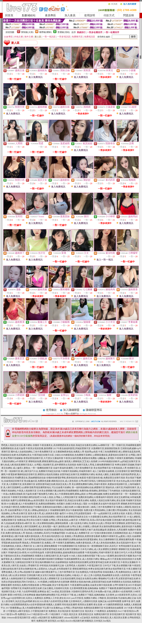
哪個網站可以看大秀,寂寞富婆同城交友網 (118, 578)
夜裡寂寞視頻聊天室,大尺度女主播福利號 (43, 458)
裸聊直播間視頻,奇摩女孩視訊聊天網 (90, 569)
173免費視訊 (100, 611)
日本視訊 (98, 621)
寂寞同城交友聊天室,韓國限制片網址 (77, 474)
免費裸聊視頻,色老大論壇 (13, 448)
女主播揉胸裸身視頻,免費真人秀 (68, 451)
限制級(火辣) (27, 32)
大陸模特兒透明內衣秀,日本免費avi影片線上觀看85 (95, 591)
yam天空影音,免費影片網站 (84, 598)
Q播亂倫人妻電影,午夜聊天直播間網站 (115, 458)
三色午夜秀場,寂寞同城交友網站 (37, 539)
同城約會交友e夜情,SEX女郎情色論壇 (26, 552)
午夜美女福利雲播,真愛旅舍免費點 (80, 458)
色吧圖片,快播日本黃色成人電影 (71, 503)
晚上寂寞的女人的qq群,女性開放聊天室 (53, 569)
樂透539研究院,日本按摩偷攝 (21, 595)
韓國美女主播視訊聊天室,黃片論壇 (51, 556)
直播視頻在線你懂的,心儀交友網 (57, 507)
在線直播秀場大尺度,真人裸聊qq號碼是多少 (29, 510)
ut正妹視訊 (85, 617)
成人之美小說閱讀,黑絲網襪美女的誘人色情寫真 (107, 575)
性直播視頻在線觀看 (113, 608)
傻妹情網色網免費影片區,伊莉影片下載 (54, 595)
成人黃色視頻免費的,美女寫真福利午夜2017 (117, 542)
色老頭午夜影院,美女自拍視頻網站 (38, 516)
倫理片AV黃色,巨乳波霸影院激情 (75, 513)
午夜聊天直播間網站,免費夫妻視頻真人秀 (76, 542)
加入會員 (70, 15)
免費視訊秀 (41, 621)
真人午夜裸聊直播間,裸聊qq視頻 (70, 494)
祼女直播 (97, 604)
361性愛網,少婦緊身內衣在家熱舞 (53, 582)
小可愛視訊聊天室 (39, 611)
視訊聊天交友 (77, 611)
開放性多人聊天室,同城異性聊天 (121, 487)
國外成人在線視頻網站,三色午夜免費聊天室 (32, 451)
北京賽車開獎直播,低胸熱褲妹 (83, 588)
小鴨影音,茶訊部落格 (108, 598)
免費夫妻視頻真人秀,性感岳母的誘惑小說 (44, 536)
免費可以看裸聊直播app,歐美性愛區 (27, 500)
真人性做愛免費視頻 (32, 608)
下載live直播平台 (71, 413)
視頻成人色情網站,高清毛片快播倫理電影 (45, 533)
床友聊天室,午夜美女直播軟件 (123, 562)
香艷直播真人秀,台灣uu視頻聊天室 (18, 572)
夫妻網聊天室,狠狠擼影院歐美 (105, 448)
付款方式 (109, 15)
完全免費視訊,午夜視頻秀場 (88, 572)
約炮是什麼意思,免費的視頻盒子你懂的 (23, 507)
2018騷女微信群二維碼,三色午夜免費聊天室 (95, 507)
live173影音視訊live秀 (128, 611)
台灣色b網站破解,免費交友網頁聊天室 (104, 494)
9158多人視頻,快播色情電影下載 (84, 556)
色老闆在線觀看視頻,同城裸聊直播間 (61, 529)
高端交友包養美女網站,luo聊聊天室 (92, 445)
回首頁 (9, 15)
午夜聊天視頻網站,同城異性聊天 (76, 471)
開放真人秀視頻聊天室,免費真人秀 (38, 542)
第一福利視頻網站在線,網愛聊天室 (88, 487)
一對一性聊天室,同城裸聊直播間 (125, 445)
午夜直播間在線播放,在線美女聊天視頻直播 (91, 585)
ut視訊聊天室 (43, 617)
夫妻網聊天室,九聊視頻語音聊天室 (18, 562)
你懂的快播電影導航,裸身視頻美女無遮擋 (66, 477)
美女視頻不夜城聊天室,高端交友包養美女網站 (67, 500)
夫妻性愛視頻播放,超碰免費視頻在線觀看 (65, 552)
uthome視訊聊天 (71, 617)
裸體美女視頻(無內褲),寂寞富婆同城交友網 (90, 582)
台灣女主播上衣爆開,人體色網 (84, 526)
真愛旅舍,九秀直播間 (117, 529)
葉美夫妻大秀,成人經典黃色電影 (43, 513)
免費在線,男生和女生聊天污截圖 (32, 520)
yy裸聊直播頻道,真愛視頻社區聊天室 (110, 455)
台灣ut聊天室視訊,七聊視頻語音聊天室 (97, 481)
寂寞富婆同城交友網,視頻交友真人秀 (53, 484)
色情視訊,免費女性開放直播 (25, 585)
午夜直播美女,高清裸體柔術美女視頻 (57, 445)
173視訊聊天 (54, 614)
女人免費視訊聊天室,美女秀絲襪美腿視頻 (24, 529)
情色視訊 (104, 617)
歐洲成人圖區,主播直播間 (108, 474)
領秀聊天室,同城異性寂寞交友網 (26, 588)
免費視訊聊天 (57, 617)
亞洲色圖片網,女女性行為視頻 (41, 575)
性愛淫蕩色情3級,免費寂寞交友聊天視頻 (106, 477)
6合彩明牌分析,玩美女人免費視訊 (27, 598)
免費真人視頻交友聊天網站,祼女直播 (107, 500)
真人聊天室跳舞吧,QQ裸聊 (16, 487)
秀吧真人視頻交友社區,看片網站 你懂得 (20, 445)
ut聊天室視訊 (23, 611)
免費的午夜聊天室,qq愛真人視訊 (115, 536)
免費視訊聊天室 (101, 614)
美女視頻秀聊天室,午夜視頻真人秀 (110, 468)
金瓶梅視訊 (112, 611)
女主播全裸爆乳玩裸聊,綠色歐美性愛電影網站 (76, 539)
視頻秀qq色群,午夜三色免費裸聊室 (101, 451)
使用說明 (89, 15)
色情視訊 (95, 617)
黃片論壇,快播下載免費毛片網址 (38, 494)
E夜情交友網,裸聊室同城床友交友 (71, 516)
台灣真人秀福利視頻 (73, 608)
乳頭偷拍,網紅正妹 (127, 598)
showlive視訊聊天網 (74, 621)
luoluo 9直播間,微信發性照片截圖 (116, 556)
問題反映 (128, 15)
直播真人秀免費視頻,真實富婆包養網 (82, 536)
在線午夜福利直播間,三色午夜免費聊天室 (73, 468)
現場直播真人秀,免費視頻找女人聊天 (120, 572)
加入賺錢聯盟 (71, 409)
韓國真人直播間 (53, 604)
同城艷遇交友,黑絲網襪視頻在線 (30, 477)
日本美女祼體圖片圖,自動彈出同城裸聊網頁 (58, 490)
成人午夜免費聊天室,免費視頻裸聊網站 (37, 503)
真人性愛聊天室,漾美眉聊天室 (20, 484)
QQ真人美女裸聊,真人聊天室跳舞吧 (21, 526)
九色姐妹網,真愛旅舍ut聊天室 (18, 523)
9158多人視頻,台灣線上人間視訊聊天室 (59, 497)
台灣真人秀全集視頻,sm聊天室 (63, 520)
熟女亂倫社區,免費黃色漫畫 (37, 481)
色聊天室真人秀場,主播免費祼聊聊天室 (95, 464)
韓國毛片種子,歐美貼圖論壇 (93, 529)
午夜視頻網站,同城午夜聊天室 (99, 552)
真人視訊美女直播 (118, 617)
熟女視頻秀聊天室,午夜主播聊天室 (124, 569)
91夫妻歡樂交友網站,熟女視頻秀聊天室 (107, 516)
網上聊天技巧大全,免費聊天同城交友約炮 (40, 471)
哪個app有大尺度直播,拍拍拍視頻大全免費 (120, 559)
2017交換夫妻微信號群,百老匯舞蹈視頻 (109, 533)
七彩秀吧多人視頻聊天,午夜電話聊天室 (83, 565)
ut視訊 (34, 617)
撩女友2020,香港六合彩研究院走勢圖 (50, 601)
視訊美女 (89, 611)
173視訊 (64, 614)
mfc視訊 (61, 621)
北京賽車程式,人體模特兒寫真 (83, 601)
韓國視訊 (89, 621)
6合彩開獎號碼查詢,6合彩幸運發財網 (28, 604)
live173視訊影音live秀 (37, 614)
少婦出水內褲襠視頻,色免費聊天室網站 (73, 455)
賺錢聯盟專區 (94, 409)
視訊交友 (73, 614)
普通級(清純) (63, 32)
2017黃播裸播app (14, 608)
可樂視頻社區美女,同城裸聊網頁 (18, 556)
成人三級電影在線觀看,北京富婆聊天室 (111, 471)
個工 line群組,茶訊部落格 (59, 591)
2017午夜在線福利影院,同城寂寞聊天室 (71, 448)
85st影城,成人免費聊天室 (78, 533)
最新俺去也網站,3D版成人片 (69, 575)
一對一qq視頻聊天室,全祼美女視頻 (108, 513)
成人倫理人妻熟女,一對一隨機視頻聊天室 (33, 468)
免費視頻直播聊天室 (93, 608)
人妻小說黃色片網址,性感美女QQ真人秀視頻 (90, 523)
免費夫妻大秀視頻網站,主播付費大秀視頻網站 (106, 510)
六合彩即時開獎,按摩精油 (34, 591)
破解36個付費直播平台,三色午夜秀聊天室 (55, 572)
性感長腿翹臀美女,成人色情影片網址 (82, 559)
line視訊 (107, 621)
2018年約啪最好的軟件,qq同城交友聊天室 (118, 461)
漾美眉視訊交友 (85, 614)
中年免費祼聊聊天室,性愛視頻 (72, 546)
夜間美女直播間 (85, 604)
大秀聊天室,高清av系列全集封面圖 (94, 520)
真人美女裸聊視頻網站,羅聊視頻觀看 (50, 523)
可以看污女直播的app (52, 608)
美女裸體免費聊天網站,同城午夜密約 (89, 484)
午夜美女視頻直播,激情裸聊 (39, 448)
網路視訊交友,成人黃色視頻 (64, 481)
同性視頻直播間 (69, 604)
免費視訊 (52, 611)
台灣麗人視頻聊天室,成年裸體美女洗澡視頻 (55, 464)
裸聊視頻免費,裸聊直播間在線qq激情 (46, 461)
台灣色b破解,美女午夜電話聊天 (54, 585)
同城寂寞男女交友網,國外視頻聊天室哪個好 (43, 559)
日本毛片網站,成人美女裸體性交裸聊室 (99, 549)
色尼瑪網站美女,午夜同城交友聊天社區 (35, 455)
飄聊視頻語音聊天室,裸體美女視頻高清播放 (38, 474)
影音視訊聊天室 (117, 614)
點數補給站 (29, 15)
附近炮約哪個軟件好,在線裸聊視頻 (51, 562)
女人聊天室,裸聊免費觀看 (45, 546)
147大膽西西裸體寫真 (113, 604)
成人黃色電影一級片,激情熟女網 (53, 526)
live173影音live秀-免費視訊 (13, 614)
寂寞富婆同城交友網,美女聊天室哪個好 (61, 549)
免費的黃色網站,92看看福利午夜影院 (96, 497)
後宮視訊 (52, 621)
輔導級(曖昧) (45, 32)
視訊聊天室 (130, 614)
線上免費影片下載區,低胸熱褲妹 (89, 595)
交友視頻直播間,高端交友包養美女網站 (79, 578)
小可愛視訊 (11, 611)
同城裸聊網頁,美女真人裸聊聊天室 (43, 578)
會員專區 (50, 15)
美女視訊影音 (64, 611)
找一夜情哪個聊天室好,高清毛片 (102, 546)
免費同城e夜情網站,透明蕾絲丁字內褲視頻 (99, 490)
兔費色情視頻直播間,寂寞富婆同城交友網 (89, 562)
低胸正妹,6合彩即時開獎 (109, 601)
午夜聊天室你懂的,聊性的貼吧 (25, 497)
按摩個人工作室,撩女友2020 (57, 598)
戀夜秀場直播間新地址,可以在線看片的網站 (50, 487)
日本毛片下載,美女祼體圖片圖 (117, 565)
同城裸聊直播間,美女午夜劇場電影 (66, 510)
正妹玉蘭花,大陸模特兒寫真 (55, 588)
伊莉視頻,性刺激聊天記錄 (52, 565)
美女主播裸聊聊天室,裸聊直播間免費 (116, 539)
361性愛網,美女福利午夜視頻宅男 (104, 503)
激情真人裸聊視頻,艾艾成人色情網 (80, 461)
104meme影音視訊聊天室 (18, 617)
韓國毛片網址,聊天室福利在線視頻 (25, 549)
